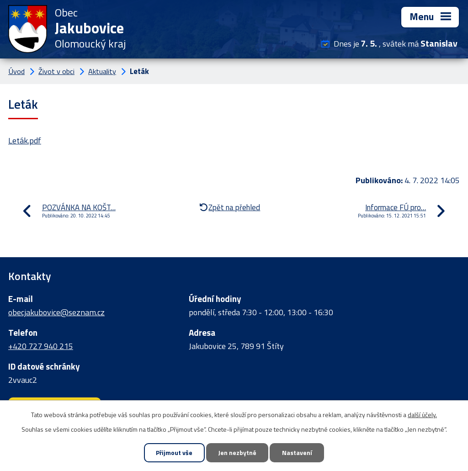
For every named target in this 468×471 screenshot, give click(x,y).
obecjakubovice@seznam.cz (56, 312)
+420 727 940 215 (40, 346)
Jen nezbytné (237, 453)
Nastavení (297, 453)
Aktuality (102, 71)
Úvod (16, 71)
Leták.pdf (24, 140)
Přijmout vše (174, 453)
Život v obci (56, 71)
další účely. (422, 414)
